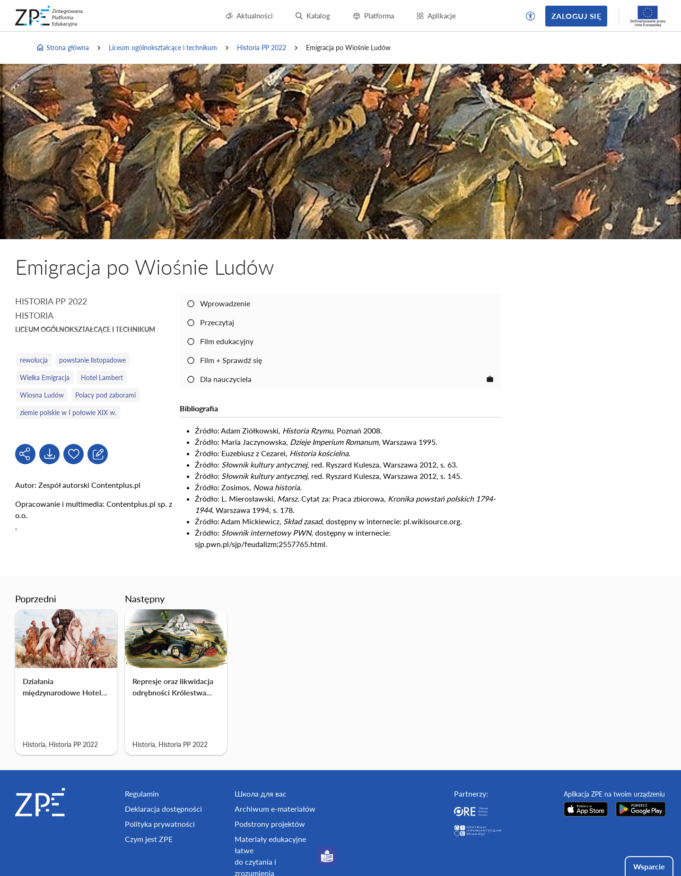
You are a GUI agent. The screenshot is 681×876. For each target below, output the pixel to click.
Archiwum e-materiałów (275, 808)
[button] (531, 16)
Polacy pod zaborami (105, 395)
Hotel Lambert (102, 377)
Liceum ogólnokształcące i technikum (163, 47)
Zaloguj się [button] (576, 15)
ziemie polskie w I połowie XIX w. (68, 412)
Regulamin (142, 793)
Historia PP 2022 (261, 47)
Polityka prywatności (160, 823)
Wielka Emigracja (45, 377)
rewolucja (34, 360)
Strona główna (62, 47)
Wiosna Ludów (42, 395)
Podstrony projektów (270, 823)
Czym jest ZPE (149, 838)
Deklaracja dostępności (163, 808)
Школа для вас (261, 793)
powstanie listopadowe (92, 360)
